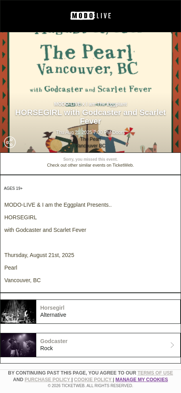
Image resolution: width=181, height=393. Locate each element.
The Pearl (90, 139)
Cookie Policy (93, 379)
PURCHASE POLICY (47, 379)
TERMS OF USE (155, 373)
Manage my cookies (142, 379)
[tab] (90, 311)
